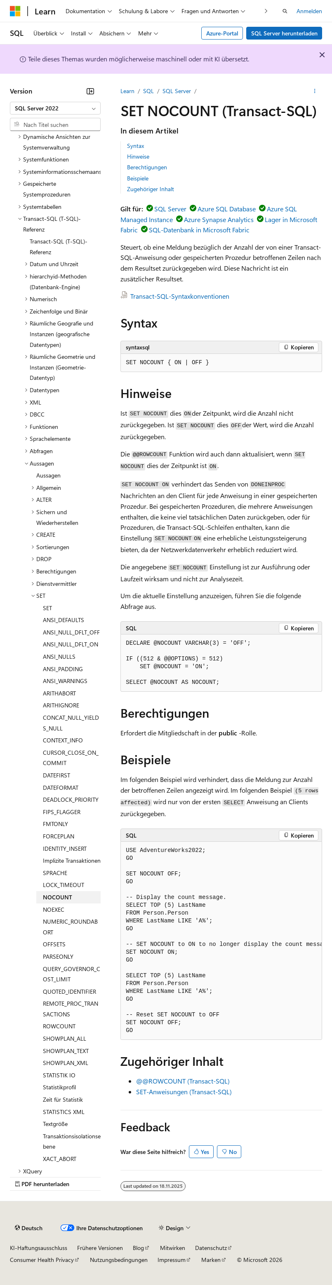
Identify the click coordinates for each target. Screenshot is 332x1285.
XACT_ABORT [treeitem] (59, 1159)
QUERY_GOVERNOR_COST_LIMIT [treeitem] (71, 974)
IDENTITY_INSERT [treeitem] (65, 848)
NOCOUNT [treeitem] (57, 897)
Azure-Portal (222, 33)
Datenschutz (211, 1248)
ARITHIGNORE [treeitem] (61, 705)
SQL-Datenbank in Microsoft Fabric (199, 229)
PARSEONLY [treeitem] (58, 956)
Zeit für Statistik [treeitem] (63, 1099)
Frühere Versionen (100, 1248)
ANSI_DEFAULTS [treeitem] (63, 620)
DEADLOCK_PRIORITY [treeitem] (71, 799)
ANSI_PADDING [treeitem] (63, 669)
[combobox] (55, 108)
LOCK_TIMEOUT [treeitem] (63, 885)
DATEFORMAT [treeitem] (60, 787)
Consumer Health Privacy (42, 1260)
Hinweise (138, 156)
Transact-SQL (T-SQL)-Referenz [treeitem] (58, 246)
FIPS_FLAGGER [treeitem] (61, 812)
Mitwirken (172, 1248)
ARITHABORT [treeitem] (59, 693)
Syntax (135, 146)
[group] (221, 941)
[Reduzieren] (90, 91)
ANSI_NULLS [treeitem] (59, 656)
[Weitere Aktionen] (315, 91)
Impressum (172, 1260)
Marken (211, 1260)
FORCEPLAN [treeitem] (58, 836)
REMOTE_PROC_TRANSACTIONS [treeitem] (70, 1008)
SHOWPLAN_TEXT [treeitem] (66, 1051)
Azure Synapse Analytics (219, 219)
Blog (138, 1248)
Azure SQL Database (227, 208)
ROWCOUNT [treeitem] (59, 1026)
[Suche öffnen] (285, 11)
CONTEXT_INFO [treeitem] (63, 740)
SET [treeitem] (47, 608)
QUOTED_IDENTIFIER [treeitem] (69, 991)
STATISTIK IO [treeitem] (59, 1075)
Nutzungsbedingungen (119, 1260)
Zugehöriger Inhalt (150, 189)
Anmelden (309, 11)
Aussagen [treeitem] (48, 475)
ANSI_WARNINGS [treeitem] (65, 681)
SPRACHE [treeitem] (55, 873)
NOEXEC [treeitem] (53, 909)
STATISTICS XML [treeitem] (64, 1112)
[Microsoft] (15, 11)
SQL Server (176, 91)
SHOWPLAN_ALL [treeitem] (64, 1038)
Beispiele (137, 178)
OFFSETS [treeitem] (54, 944)
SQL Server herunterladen (284, 33)
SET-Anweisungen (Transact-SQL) (184, 1091)
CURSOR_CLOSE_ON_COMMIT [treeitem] (71, 758)
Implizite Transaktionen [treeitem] (72, 860)
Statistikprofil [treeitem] (59, 1087)
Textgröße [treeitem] (55, 1124)
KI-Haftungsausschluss (38, 1248)
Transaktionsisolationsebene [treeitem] (72, 1141)
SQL (148, 91)
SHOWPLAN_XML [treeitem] (65, 1063)
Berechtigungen (147, 167)
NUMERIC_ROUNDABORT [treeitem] (70, 927)
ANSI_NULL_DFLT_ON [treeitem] (70, 644)
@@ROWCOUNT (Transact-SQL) (183, 1081)
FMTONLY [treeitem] (55, 824)
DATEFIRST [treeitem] (56, 775)
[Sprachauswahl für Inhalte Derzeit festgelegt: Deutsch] (28, 1227)
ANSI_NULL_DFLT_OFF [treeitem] (71, 632)
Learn (127, 91)
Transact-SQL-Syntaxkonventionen (179, 296)
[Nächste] (266, 11)
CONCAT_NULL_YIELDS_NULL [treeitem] (71, 723)
